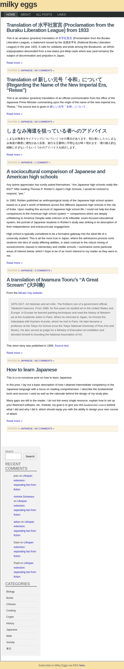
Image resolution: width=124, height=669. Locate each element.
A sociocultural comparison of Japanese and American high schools (56, 174)
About (26, 14)
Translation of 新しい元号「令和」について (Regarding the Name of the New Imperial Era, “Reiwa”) (57, 85)
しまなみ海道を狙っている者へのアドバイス (57, 131)
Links (61, 14)
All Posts (44, 14)
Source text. (62, 345)
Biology (10, 591)
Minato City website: (30, 292)
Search (9, 451)
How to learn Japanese (32, 369)
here (82, 665)
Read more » (14, 62)
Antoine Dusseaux (24, 496)
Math (9, 636)
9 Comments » (43, 270)
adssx (17, 521)
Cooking (11, 610)
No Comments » (44, 70)
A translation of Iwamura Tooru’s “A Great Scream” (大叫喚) (52, 282)
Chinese (11, 604)
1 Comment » (42, 162)
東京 (8, 648)
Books (9, 597)
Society (10, 642)
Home (10, 14)
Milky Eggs (18, 4)
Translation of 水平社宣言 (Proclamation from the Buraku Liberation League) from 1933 (60, 27)
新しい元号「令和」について (68, 106)
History (10, 623)
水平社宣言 (65, 38)
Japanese (27, 70)
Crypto (10, 616)
